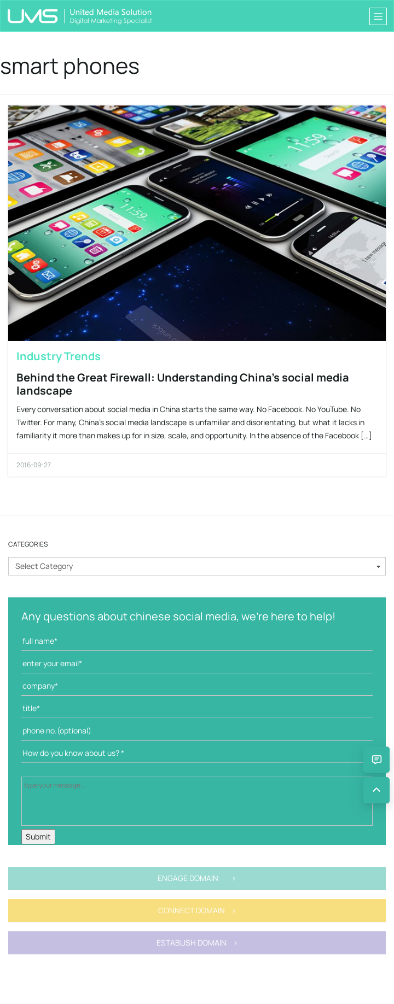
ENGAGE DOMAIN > (197, 878)
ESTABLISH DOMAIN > (197, 942)
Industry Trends (58, 356)
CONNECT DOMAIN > (197, 910)
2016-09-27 (33, 464)
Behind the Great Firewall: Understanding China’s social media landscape (182, 384)
